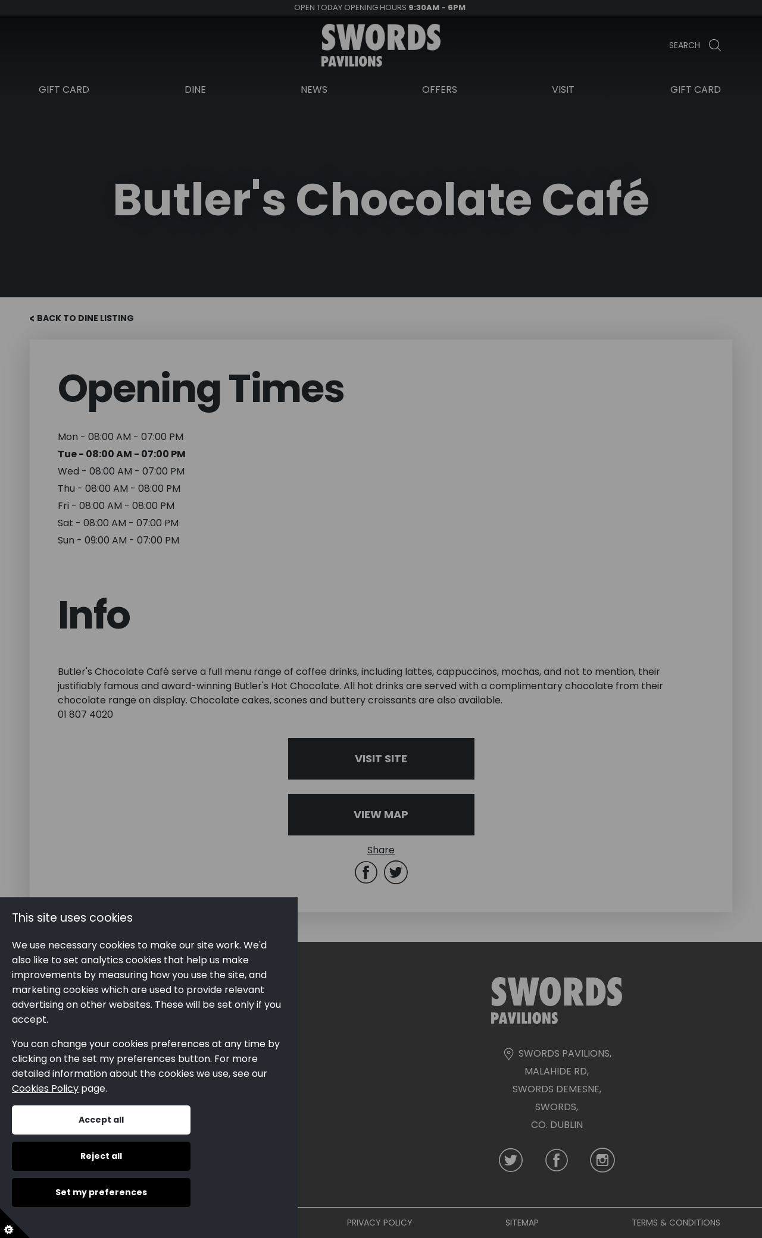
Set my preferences (101, 1192)
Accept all (101, 1120)
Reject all (101, 1156)
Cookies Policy (45, 1088)
